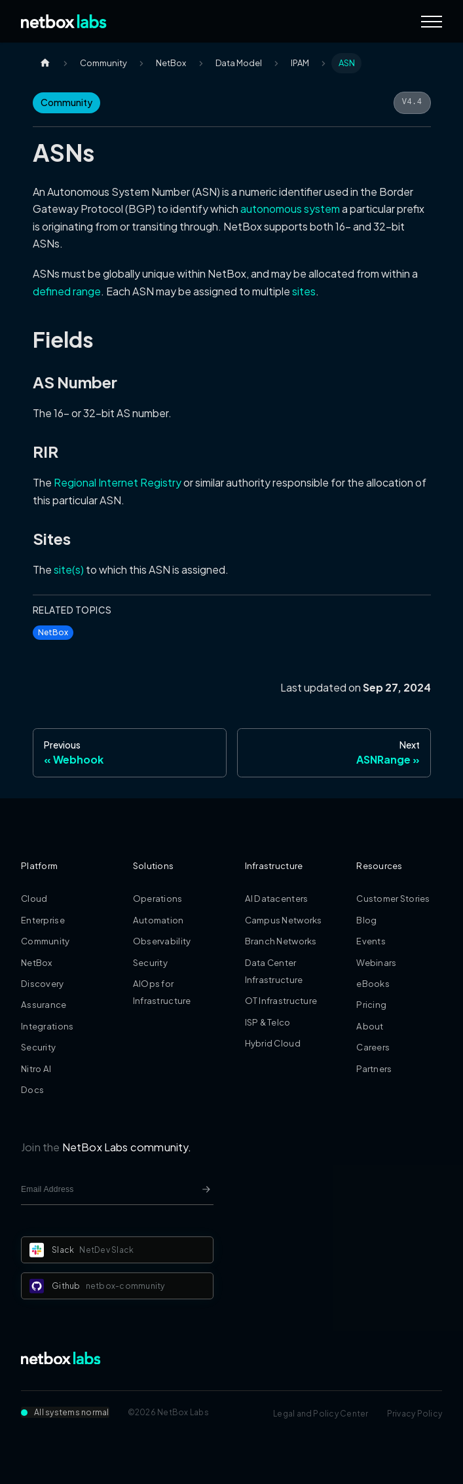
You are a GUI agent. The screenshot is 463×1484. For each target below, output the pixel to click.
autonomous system (290, 208)
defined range (67, 291)
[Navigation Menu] (431, 21)
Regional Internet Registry (117, 482)
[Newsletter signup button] (206, 1189)
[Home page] (45, 63)
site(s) (69, 569)
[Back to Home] (64, 21)
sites (304, 291)
